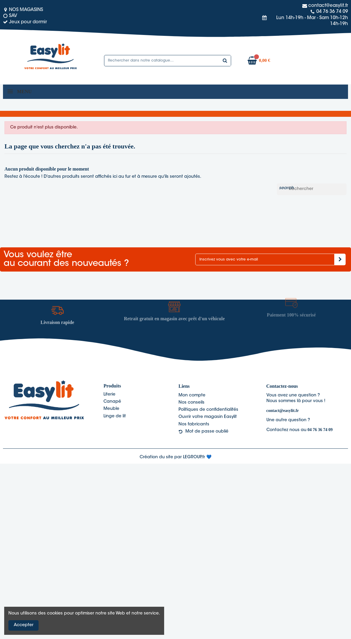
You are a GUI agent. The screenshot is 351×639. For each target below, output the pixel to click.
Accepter (23, 625)
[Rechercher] (312, 189)
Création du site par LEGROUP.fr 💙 (175, 457)
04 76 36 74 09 (320, 429)
